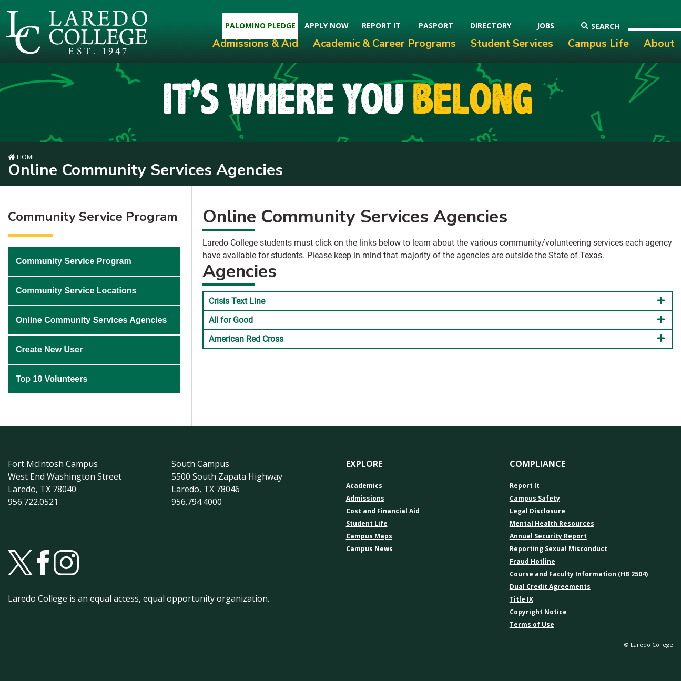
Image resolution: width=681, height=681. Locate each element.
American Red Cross (438, 338)
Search (600, 26)
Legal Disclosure (537, 511)
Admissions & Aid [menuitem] (255, 43)
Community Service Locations (76, 290)
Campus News (369, 549)
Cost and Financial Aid (383, 511)
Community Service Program (73, 261)
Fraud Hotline (532, 561)
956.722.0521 (33, 501)
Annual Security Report (548, 536)
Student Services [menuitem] (512, 43)
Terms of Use (532, 624)
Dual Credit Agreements (550, 586)
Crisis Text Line (438, 300)
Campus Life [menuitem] (598, 43)
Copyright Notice (538, 612)
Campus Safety (535, 498)
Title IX (521, 599)
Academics (364, 486)
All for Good (438, 319)
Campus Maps (369, 536)
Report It (525, 486)
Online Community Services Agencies (91, 320)
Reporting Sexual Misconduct (558, 549)
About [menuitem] (659, 43)
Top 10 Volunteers (51, 378)
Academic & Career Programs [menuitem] (384, 43)
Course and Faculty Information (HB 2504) (579, 574)
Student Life (367, 523)
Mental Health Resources (552, 523)
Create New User (49, 349)
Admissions (365, 498)
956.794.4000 (196, 501)
